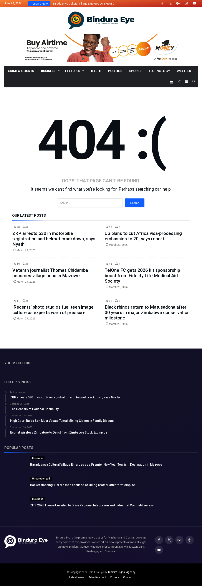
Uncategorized (41, 478)
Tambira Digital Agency (121, 572)
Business (37, 458)
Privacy (114, 577)
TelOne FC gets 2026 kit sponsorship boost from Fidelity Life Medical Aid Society (142, 276)
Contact (128, 577)
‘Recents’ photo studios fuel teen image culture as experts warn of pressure (53, 309)
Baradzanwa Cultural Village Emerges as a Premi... (82, 3)
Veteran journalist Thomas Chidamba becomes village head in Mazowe (50, 273)
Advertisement (97, 577)
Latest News (76, 577)
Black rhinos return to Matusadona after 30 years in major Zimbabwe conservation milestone (147, 312)
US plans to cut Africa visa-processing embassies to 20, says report (143, 236)
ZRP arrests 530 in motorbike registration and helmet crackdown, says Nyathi (53, 239)
